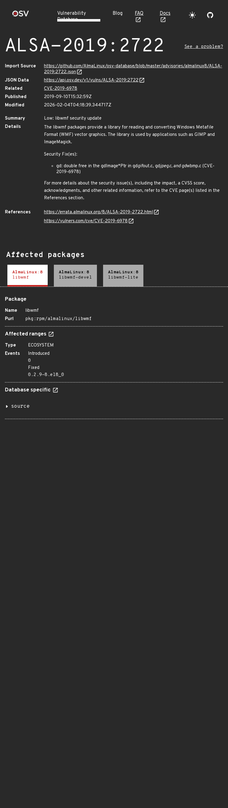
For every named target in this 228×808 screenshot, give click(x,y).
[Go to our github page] (210, 15)
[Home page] (20, 15)
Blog (117, 13)
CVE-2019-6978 (60, 89)
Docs (165, 13)
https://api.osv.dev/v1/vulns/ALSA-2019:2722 (91, 80)
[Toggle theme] (192, 15)
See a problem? (203, 47)
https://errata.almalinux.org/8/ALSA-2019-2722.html (98, 212)
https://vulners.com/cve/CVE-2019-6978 (86, 221)
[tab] (27, 276)
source (20, 406)
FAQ (139, 13)
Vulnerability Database (71, 16)
